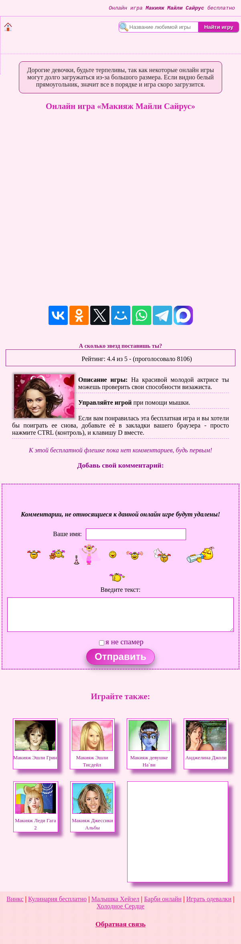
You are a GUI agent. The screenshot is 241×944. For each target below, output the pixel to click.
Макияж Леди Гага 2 (35, 821)
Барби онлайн (163, 899)
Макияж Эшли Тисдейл (92, 758)
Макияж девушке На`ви (149, 758)
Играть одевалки (208, 899)
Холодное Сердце (120, 906)
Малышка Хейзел (115, 899)
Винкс (14, 899)
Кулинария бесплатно (57, 899)
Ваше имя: (67, 533)
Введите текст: (121, 589)
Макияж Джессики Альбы (92, 821)
